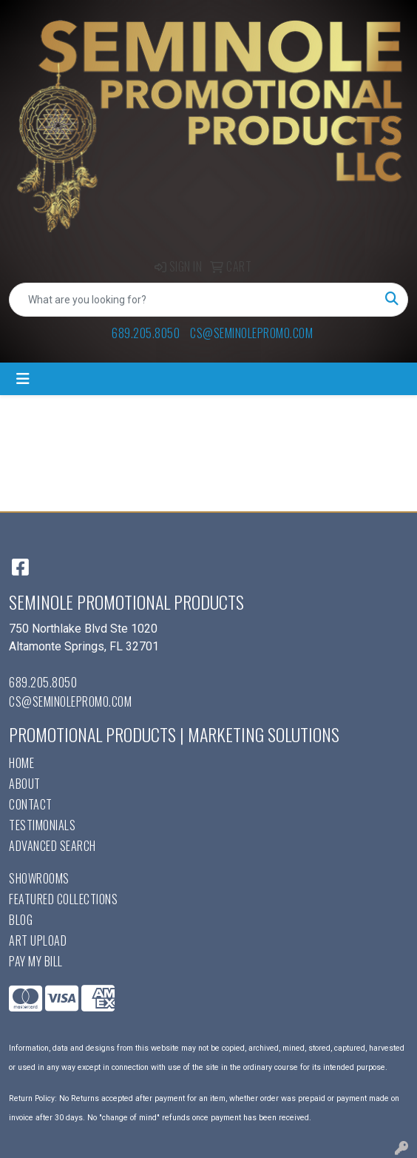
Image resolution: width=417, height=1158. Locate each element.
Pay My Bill (36, 961)
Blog (21, 920)
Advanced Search (52, 846)
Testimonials (42, 825)
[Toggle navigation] (22, 378)
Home (21, 763)
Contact (30, 804)
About (25, 783)
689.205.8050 (146, 333)
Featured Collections (63, 899)
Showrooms (39, 878)
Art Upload (38, 940)
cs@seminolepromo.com (251, 333)
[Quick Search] (193, 300)
